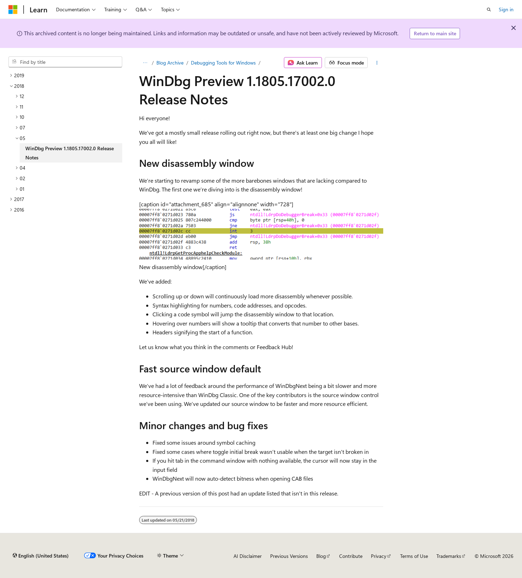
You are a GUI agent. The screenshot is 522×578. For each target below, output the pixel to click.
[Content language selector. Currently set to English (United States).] (40, 555)
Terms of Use (414, 556)
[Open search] (489, 9)
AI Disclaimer (248, 556)
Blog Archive (170, 62)
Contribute (350, 556)
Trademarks (448, 556)
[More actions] (377, 62)
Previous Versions (289, 556)
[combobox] (65, 62)
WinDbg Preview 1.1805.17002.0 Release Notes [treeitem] (69, 153)
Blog (321, 556)
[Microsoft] (13, 9)
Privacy (378, 556)
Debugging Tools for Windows (223, 62)
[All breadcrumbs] (145, 62)
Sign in (506, 9)
